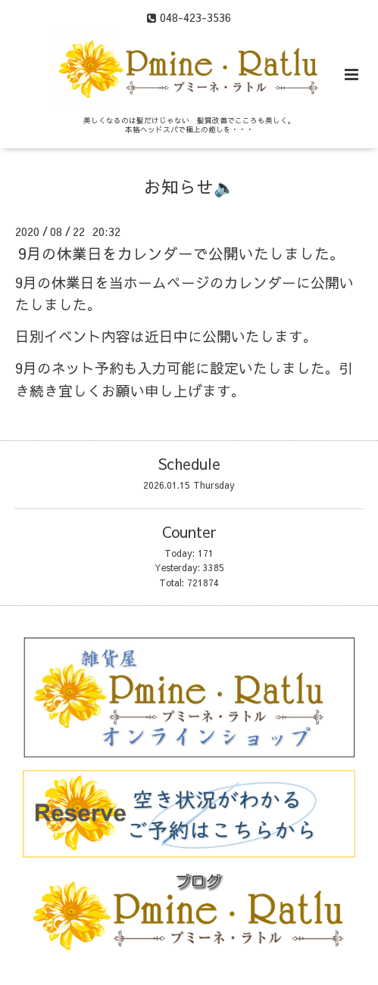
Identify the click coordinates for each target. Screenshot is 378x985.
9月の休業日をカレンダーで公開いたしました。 (181, 253)
